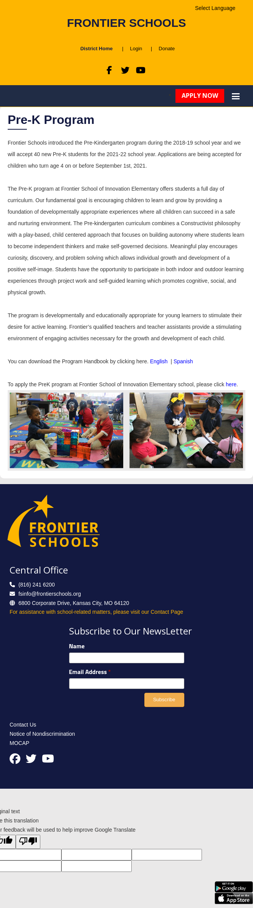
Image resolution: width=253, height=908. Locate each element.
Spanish (183, 361)
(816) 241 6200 (36, 585)
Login (136, 48)
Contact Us (23, 725)
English (159, 361)
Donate (164, 48)
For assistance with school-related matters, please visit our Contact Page (96, 612)
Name (77, 646)
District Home (96, 48)
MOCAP (19, 743)
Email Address (90, 671)
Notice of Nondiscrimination (42, 734)
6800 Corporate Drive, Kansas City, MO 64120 (73, 603)
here (231, 384)
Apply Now (200, 95)
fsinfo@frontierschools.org (49, 594)
